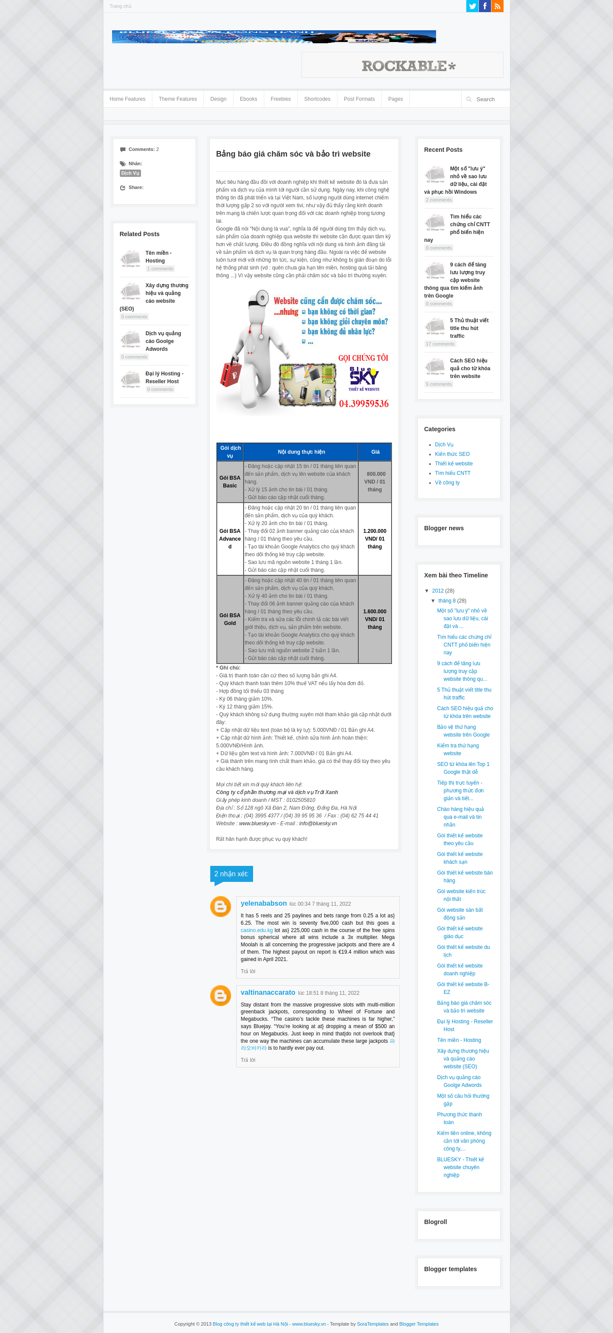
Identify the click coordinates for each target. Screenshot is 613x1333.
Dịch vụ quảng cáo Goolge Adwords (163, 341)
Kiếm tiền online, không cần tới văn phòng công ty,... (464, 1141)
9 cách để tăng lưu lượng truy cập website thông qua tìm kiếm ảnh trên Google (455, 280)
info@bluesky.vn (318, 823)
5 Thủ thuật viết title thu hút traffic (469, 328)
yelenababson (264, 903)
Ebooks (248, 99)
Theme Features (177, 97)
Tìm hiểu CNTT (453, 473)
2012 (438, 591)
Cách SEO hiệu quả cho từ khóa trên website (470, 368)
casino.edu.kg (257, 930)
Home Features (127, 97)
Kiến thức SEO (452, 454)
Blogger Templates (419, 1324)
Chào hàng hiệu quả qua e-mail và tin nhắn (460, 817)
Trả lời (248, 971)
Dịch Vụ (130, 173)
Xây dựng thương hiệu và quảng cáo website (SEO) (463, 1059)
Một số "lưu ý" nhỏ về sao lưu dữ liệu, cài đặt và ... (462, 618)
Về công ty (447, 483)
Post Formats (359, 97)
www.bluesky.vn (257, 823)
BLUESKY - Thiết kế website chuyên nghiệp (460, 1167)
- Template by (357, 1324)
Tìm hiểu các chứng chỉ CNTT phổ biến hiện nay (464, 645)
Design (218, 97)
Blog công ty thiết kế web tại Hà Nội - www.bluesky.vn (269, 1324)
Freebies (281, 99)
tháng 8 (447, 601)
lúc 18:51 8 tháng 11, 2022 (328, 993)
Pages (395, 97)
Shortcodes (317, 97)
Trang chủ (121, 6)
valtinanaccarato (268, 992)
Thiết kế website (454, 464)
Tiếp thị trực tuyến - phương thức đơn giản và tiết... (460, 790)
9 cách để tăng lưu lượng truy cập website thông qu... (462, 671)
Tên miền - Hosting (459, 1040)
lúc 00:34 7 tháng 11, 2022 (320, 904)
